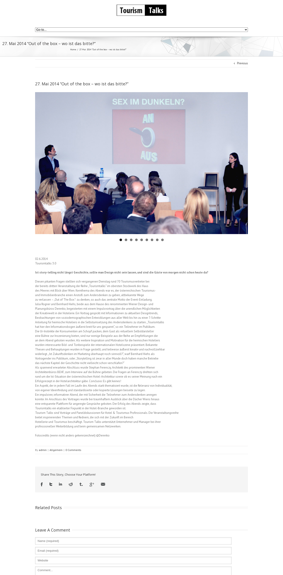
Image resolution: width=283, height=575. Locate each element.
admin (43, 450)
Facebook (42, 484)
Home (73, 49)
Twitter (50, 484)
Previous (242, 63)
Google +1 (91, 484)
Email (103, 484)
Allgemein (56, 450)
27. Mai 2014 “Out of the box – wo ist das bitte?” (81, 83)
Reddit (71, 484)
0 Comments (73, 450)
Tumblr (81, 484)
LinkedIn (60, 484)
